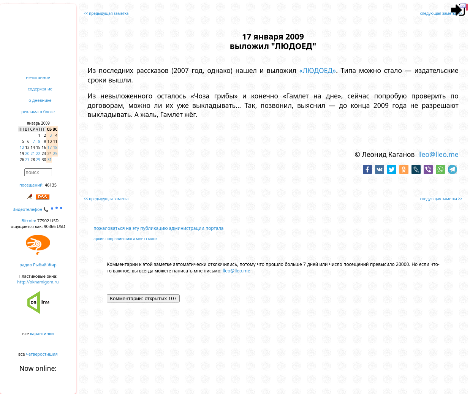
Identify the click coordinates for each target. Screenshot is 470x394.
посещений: (31, 185)
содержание (40, 89)
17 (49, 147)
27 (27, 159)
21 (33, 153)
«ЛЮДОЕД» (317, 70)
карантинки (42, 333)
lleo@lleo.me (438, 154)
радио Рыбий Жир (37, 264)
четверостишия (42, 354)
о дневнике (39, 100)
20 (27, 153)
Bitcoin (28, 220)
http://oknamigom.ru (38, 282)
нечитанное (38, 77)
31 (49, 159)
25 (55, 153)
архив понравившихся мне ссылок (125, 238)
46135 (51, 185)
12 (22, 147)
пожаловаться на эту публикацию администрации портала (158, 228)
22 (38, 153)
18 (55, 147)
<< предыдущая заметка (106, 13)
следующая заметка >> (441, 13)
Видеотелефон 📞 (38, 209)
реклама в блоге (38, 111)
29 (38, 159)
